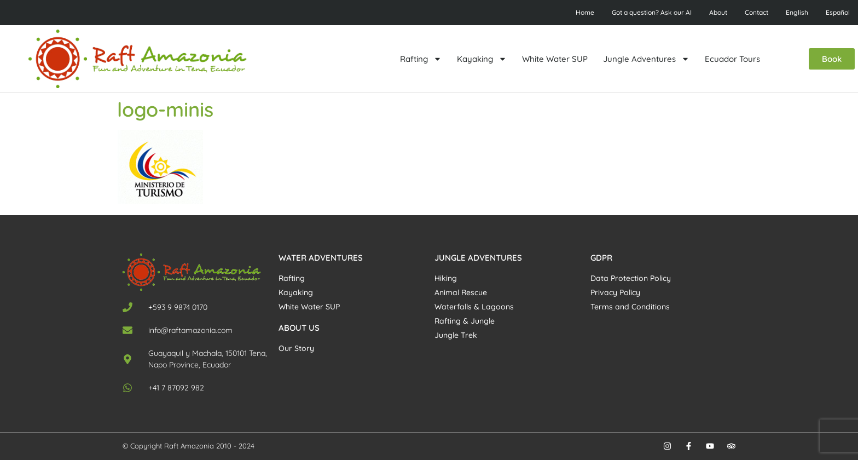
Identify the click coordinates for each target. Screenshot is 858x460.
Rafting (421, 58)
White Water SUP (555, 59)
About (718, 12)
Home (585, 12)
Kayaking (482, 58)
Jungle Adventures (646, 58)
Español (838, 12)
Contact (756, 12)
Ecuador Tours (732, 59)
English (797, 12)
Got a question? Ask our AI (652, 12)
